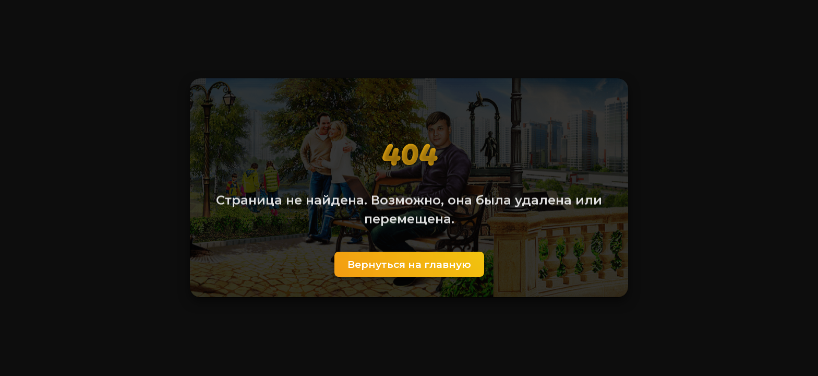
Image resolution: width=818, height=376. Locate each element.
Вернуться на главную (409, 264)
